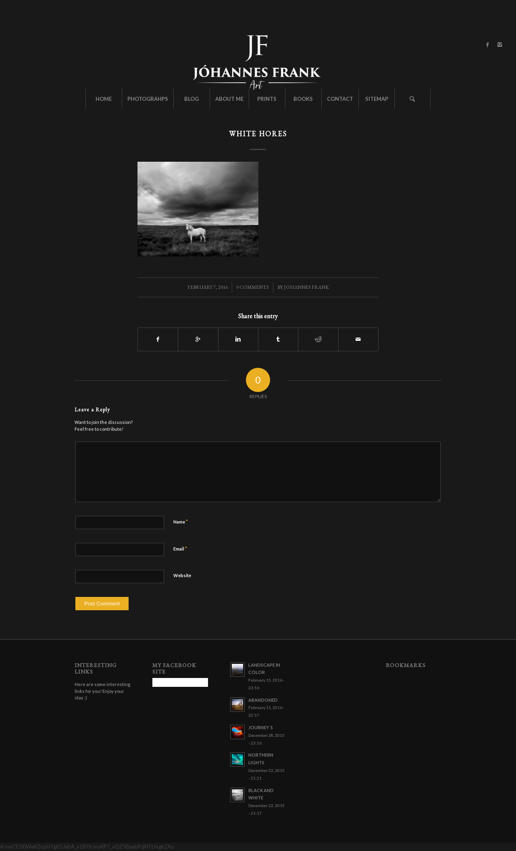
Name (180, 521)
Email (180, 548)
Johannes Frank (306, 287)
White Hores (258, 133)
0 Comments (252, 287)
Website (182, 575)
